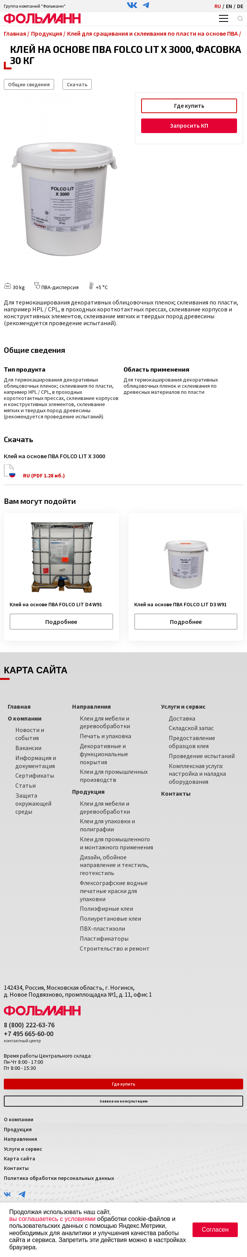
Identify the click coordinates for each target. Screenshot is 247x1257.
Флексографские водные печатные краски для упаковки (114, 890)
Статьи (25, 785)
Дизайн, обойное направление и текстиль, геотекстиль (114, 865)
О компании (18, 1119)
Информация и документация (35, 761)
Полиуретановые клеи (110, 918)
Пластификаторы (104, 938)
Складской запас (191, 728)
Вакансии (28, 747)
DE (240, 6)
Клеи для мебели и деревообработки (105, 722)
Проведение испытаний (202, 755)
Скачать (77, 84)
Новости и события (29, 734)
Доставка (182, 718)
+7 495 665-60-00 (28, 1036)
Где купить (189, 106)
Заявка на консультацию (124, 1100)
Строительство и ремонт (115, 948)
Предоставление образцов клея (192, 742)
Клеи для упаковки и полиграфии (107, 825)
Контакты (16, 1168)
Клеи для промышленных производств (114, 775)
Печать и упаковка (105, 736)
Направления (20, 1138)
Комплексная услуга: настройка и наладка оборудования (197, 773)
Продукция (18, 1129)
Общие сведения (29, 84)
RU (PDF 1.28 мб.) (35, 471)
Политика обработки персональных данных (59, 1178)
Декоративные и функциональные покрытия (104, 753)
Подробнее (61, 621)
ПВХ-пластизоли (102, 928)
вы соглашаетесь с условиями (52, 1219)
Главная (19, 706)
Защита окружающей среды (33, 803)
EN (229, 6)
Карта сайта (19, 1158)
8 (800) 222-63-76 (29, 1025)
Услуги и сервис (23, 1148)
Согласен (215, 1229)
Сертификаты (34, 775)
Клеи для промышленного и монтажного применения (116, 843)
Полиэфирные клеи (106, 908)
